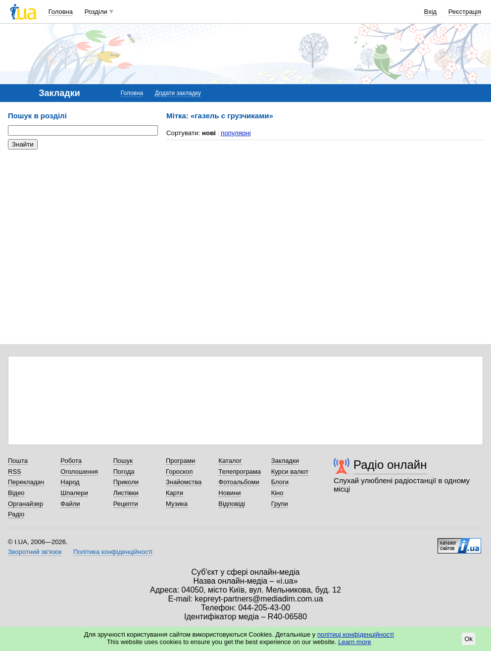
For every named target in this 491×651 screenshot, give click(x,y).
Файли (70, 503)
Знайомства (183, 482)
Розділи (96, 11)
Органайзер (25, 503)
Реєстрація (464, 11)
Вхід (430, 11)
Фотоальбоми (238, 482)
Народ (69, 482)
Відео (16, 493)
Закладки (285, 460)
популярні (236, 133)
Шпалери (74, 493)
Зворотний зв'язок (34, 551)
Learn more (354, 642)
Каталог (230, 460)
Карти (174, 493)
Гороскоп (179, 471)
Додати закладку (178, 93)
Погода (124, 471)
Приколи (126, 482)
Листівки (126, 493)
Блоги (280, 482)
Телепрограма (239, 471)
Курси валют (290, 471)
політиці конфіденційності (355, 634)
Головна (61, 11)
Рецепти (125, 503)
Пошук (123, 460)
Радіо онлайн (390, 464)
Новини (229, 493)
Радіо (16, 514)
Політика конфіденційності (112, 551)
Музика (177, 503)
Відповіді (231, 503)
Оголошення (79, 471)
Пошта (18, 460)
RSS (14, 471)
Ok (468, 639)
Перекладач (26, 482)
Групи (279, 503)
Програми (180, 460)
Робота (71, 460)
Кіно (277, 493)
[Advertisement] (82, 218)
